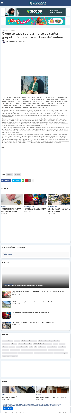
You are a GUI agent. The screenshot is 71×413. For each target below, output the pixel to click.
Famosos (17, 174)
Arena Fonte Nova (7, 341)
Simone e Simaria (7, 353)
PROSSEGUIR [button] (8, 408)
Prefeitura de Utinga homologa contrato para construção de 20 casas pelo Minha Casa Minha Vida (51, 396)
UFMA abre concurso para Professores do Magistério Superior (23, 285)
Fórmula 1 (19, 347)
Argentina (17, 341)
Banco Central (32, 341)
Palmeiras (5, 350)
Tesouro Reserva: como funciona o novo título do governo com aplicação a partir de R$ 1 (12, 209)
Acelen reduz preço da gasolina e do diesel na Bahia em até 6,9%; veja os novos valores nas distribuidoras (38, 292)
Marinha (54, 347)
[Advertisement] (34, 60)
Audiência (24, 341)
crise (43, 353)
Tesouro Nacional (23, 353)
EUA (30, 344)
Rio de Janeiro (42, 350)
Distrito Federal (23, 344)
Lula (49, 347)
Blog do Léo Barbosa (8, 254)
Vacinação (37, 353)
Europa (55, 344)
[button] (2, 3)
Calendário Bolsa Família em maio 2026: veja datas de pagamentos (35, 209)
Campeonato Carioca (54, 341)
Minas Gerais (62, 347)
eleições (64, 353)
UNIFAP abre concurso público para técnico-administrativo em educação (32, 302)
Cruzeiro (14, 344)
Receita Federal (33, 350)
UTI (31, 353)
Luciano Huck (42, 347)
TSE (15, 353)
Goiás (25, 347)
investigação (6, 356)
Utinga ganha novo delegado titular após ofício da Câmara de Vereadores (33, 322)
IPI (35, 347)
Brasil (40, 341)
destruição (49, 353)
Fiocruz (5, 347)
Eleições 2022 (37, 344)
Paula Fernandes (15, 350)
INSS (31, 347)
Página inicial (5, 30)
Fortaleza (12, 347)
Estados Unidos (47, 344)
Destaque (12, 30)
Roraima (51, 350)
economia (57, 353)
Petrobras (24, 350)
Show (61, 350)
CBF (45, 341)
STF (56, 350)
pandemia (14, 356)
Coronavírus (6, 344)
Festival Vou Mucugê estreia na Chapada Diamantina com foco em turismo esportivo (59, 209)
